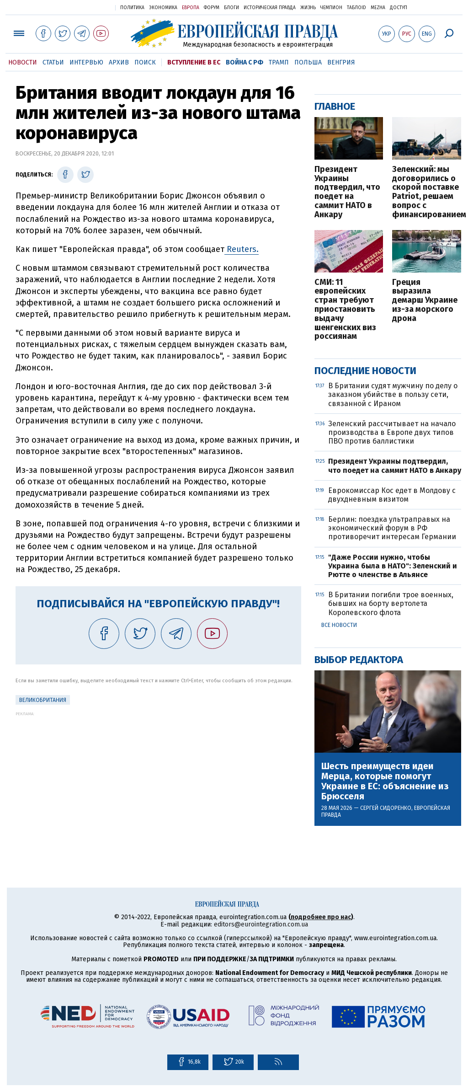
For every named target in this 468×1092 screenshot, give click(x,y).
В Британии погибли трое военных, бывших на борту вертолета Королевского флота (390, 603)
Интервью (86, 62)
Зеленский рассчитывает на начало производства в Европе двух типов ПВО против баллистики (392, 432)
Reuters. (241, 249)
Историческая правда (270, 8)
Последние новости (365, 370)
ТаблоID (356, 8)
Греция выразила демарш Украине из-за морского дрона (424, 300)
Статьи (53, 62)
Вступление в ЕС (193, 62)
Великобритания (42, 700)
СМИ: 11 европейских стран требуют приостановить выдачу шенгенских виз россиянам (345, 310)
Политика (132, 8)
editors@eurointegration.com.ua (261, 924)
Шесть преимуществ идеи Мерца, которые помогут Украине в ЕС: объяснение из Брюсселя (385, 781)
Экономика (163, 8)
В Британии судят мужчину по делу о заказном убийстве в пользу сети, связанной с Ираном (392, 394)
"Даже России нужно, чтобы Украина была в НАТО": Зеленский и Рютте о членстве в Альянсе (392, 566)
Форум (211, 8)
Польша (308, 62)
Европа (190, 8)
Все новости (339, 625)
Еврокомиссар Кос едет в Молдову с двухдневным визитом (392, 494)
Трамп (279, 62)
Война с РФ (244, 62)
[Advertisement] (158, 780)
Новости (22, 62)
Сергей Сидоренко (385, 808)
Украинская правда (86, 7)
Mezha (378, 8)
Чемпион (331, 8)
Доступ (398, 8)
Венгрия (341, 62)
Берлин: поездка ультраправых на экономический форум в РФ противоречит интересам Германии (392, 528)
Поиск (145, 62)
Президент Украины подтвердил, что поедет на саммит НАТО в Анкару (347, 192)
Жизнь (308, 8)
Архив (119, 62)
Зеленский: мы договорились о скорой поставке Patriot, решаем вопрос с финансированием (426, 192)
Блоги (231, 8)
